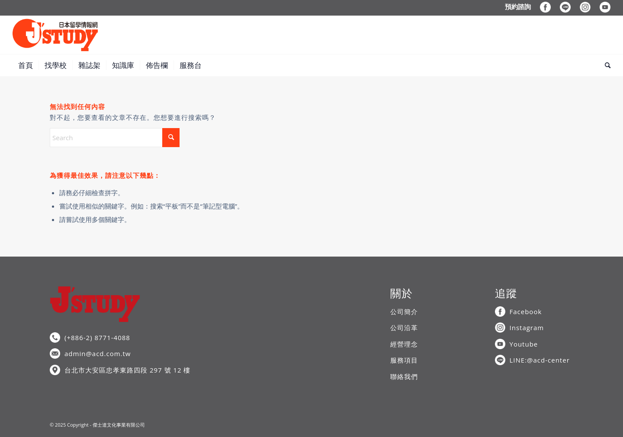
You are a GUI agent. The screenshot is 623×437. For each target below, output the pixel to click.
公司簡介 (404, 311)
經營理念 (404, 344)
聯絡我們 (404, 376)
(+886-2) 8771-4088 (97, 337)
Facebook (526, 311)
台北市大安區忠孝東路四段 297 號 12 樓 (127, 370)
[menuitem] (518, 6)
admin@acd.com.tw (97, 353)
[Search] (604, 65)
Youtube (524, 344)
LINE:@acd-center (540, 360)
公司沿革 (404, 327)
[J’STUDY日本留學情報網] (55, 35)
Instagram (527, 327)
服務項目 (404, 360)
